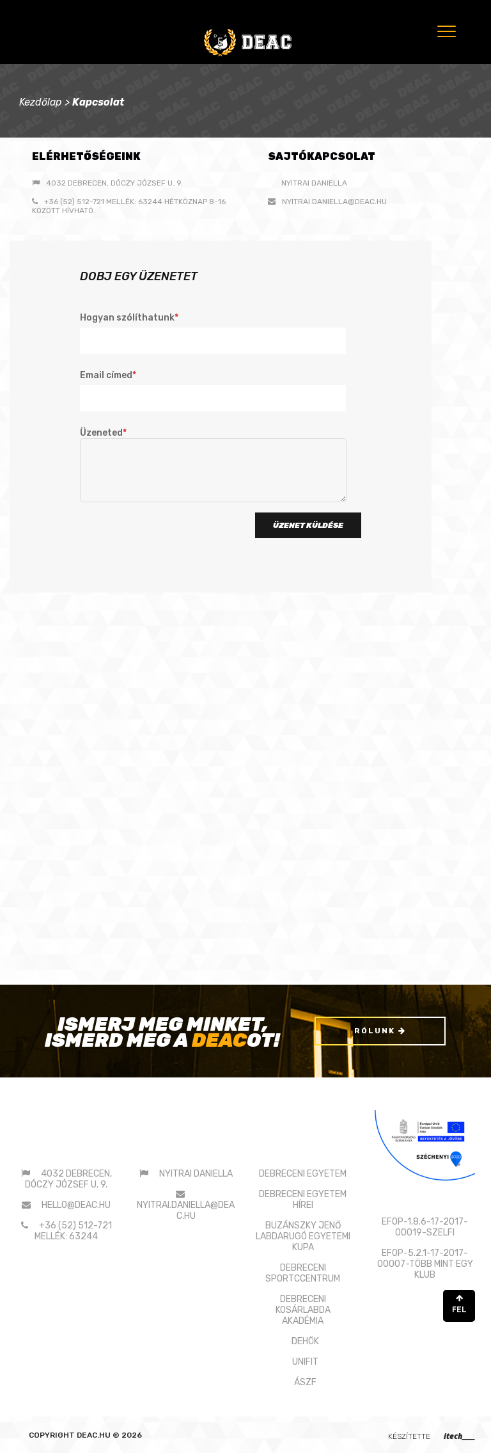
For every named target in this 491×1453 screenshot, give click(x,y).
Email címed (213, 390)
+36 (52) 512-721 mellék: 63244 (73, 1231)
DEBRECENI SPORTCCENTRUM (302, 1273)
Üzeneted (213, 466)
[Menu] (445, 31)
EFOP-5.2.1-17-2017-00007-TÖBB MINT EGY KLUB (425, 1263)
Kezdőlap (40, 102)
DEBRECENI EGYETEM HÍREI (303, 1200)
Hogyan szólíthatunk (213, 333)
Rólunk (380, 1030)
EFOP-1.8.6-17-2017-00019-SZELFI (425, 1226)
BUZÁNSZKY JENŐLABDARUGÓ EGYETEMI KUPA (303, 1236)
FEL (459, 1304)
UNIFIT (305, 1361)
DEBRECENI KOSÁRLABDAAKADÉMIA (303, 1310)
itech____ (459, 1436)
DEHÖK (305, 1341)
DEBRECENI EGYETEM (303, 1173)
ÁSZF (305, 1382)
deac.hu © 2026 (109, 1435)
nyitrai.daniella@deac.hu (334, 201)
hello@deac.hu (76, 1205)
